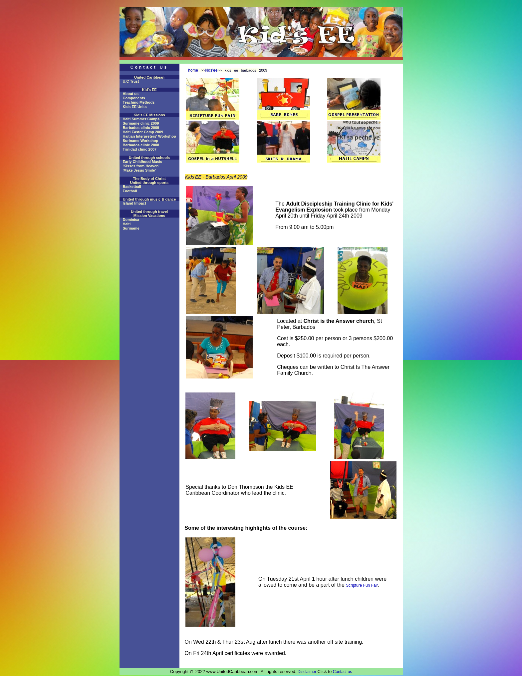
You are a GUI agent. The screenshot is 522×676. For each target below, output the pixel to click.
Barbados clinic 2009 (141, 128)
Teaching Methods (139, 102)
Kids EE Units (135, 107)
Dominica (131, 220)
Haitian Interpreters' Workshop (149, 136)
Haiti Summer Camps (141, 119)
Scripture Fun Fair (362, 585)
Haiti (127, 224)
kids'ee (211, 70)
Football (130, 191)
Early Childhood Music (142, 162)
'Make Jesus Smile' (139, 170)
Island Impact (134, 203)
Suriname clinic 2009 (141, 123)
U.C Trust (131, 81)
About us (131, 94)
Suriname (131, 228)
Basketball (132, 187)
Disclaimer (307, 671)
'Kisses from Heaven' (141, 166)
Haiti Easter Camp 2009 (143, 132)
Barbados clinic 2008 (141, 145)
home (193, 70)
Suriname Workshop (140, 141)
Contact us (342, 671)
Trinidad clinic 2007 (140, 149)
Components (134, 98)
